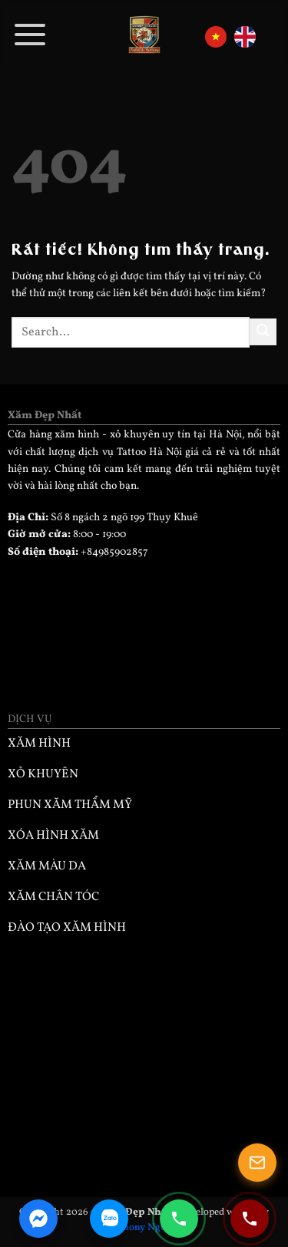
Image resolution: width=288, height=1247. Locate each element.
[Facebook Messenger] (38, 1218)
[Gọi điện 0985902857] (179, 1218)
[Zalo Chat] (109, 1218)
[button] (31, 34)
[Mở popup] (257, 1162)
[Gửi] (263, 331)
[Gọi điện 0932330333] (249, 1218)
